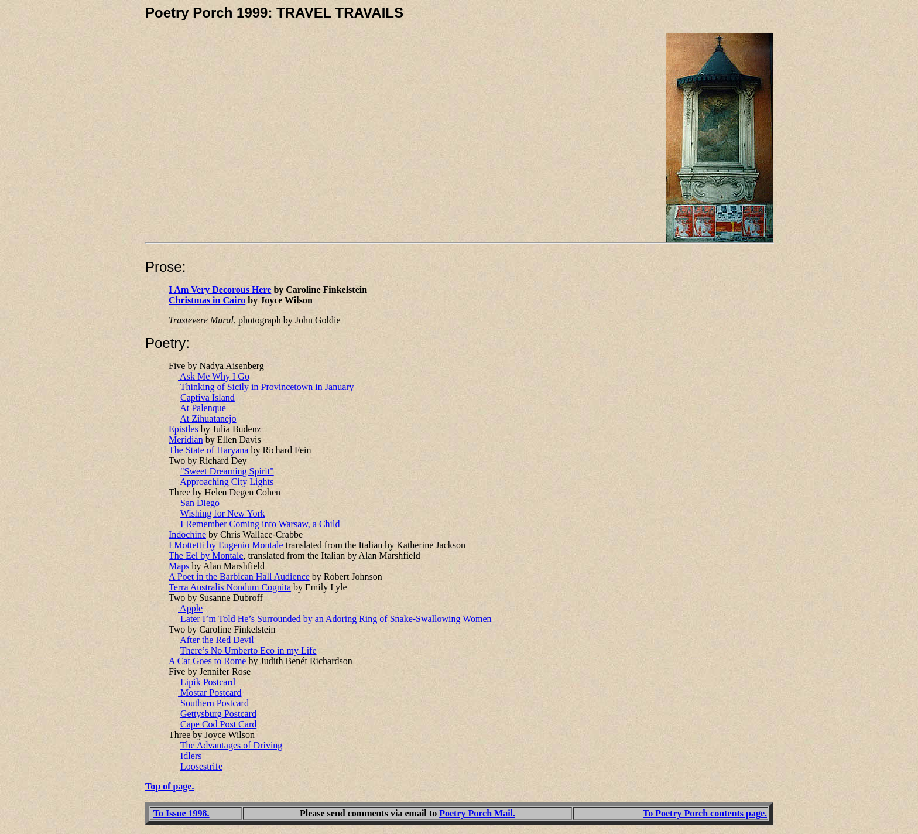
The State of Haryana (208, 450)
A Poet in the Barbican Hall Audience (239, 577)
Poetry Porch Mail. (477, 813)
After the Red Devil (217, 640)
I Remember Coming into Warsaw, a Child (260, 524)
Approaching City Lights (226, 482)
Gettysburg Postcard (218, 714)
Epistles (183, 429)
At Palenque (203, 408)
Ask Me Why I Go (213, 376)
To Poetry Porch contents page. (705, 813)
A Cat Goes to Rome (207, 661)
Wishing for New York (222, 513)
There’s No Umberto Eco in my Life (248, 650)
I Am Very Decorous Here (220, 290)
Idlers (190, 756)
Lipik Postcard (207, 682)
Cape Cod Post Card (218, 724)
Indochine (187, 534)
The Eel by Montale (206, 555)
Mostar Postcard (209, 693)
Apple (190, 608)
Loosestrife (201, 766)
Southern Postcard (214, 703)
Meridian (186, 440)
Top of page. (169, 786)
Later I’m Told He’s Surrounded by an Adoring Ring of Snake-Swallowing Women (335, 619)
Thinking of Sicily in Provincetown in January (267, 387)
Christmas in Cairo (207, 300)
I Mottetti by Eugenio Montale (227, 545)
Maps (179, 566)
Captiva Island (207, 397)
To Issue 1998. (181, 813)
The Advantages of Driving (231, 745)
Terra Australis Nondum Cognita (230, 587)
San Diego (200, 503)
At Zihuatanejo (208, 418)
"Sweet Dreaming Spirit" (227, 471)
